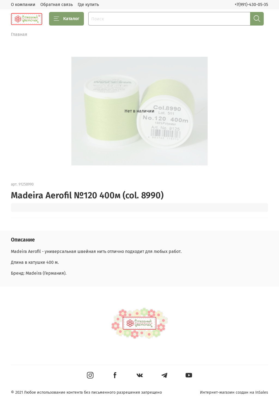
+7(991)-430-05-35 (251, 4)
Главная (19, 34)
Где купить (88, 4)
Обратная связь (56, 4)
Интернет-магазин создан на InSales (234, 392)
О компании (23, 4)
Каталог (66, 18)
